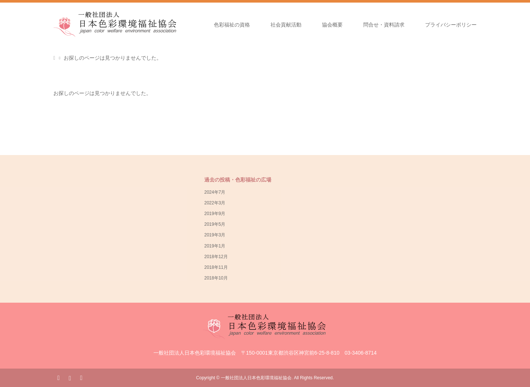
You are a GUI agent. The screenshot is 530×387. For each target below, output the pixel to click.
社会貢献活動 (286, 25)
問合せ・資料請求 (383, 25)
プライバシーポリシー (451, 25)
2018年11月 (216, 267)
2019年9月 (214, 213)
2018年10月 (216, 278)
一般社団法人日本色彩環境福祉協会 (256, 377)
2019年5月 (214, 224)
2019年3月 (214, 235)
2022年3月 (214, 202)
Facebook (58, 377)
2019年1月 (214, 246)
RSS (81, 377)
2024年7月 (214, 192)
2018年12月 (216, 256)
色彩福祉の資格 (232, 25)
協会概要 (332, 25)
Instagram (69, 377)
